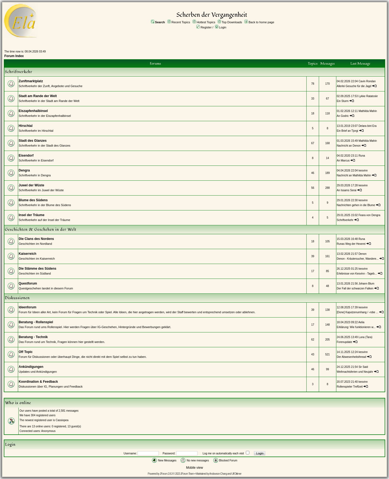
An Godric (343, 115)
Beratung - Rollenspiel (36, 322)
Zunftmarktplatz (31, 81)
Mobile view (194, 468)
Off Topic (26, 352)
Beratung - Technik (33, 337)
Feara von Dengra (369, 215)
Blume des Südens (33, 200)
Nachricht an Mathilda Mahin (354, 175)
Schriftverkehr (345, 220)
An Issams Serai (347, 190)
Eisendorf (26, 155)
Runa (361, 155)
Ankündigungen (31, 367)
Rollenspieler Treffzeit (350, 386)
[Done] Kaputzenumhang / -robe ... (357, 312)
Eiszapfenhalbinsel (33, 111)
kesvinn (363, 170)
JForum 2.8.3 (166, 473)
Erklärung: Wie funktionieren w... (356, 327)
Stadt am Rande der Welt (38, 96)
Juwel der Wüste (31, 185)
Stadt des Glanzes (32, 141)
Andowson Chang (218, 473)
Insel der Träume (31, 215)
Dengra (24, 170)
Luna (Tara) (365, 337)
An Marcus (343, 160)
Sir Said (363, 366)
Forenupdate (344, 342)
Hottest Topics (206, 22)
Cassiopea (62, 420)
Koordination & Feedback (38, 382)
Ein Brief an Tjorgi (347, 130)
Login (222, 27)
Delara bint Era (367, 125)
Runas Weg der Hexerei (351, 243)
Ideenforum (27, 307)
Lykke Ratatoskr (368, 96)
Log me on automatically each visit (223, 453)
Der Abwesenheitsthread (351, 356)
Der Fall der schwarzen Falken (355, 288)
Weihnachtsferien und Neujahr (355, 371)
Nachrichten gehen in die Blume (356, 205)
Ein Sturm (343, 101)
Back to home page (261, 22)
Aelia (361, 322)
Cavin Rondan (366, 81)
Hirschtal (25, 126)
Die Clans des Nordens (36, 239)
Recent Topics (181, 22)
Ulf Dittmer (236, 473)
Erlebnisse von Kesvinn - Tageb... (357, 273)
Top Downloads (232, 22)
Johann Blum (366, 283)
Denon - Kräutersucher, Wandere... (358, 258)
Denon (362, 253)
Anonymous (48, 431)
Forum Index (14, 56)
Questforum (28, 283)
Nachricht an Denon (349, 145)
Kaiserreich (27, 254)
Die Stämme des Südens (37, 268)
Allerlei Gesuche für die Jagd (354, 86)
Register (206, 27)
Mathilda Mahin (367, 111)
